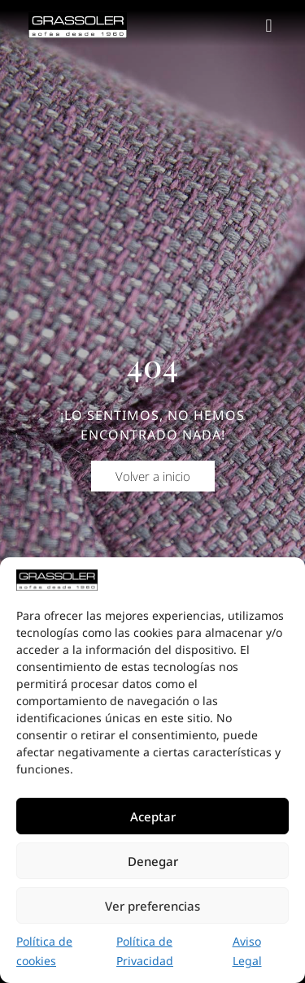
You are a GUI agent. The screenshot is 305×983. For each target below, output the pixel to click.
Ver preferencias (152, 906)
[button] (269, 25)
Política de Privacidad (144, 950)
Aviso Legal (247, 950)
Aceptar (153, 816)
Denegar (153, 861)
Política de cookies (44, 950)
